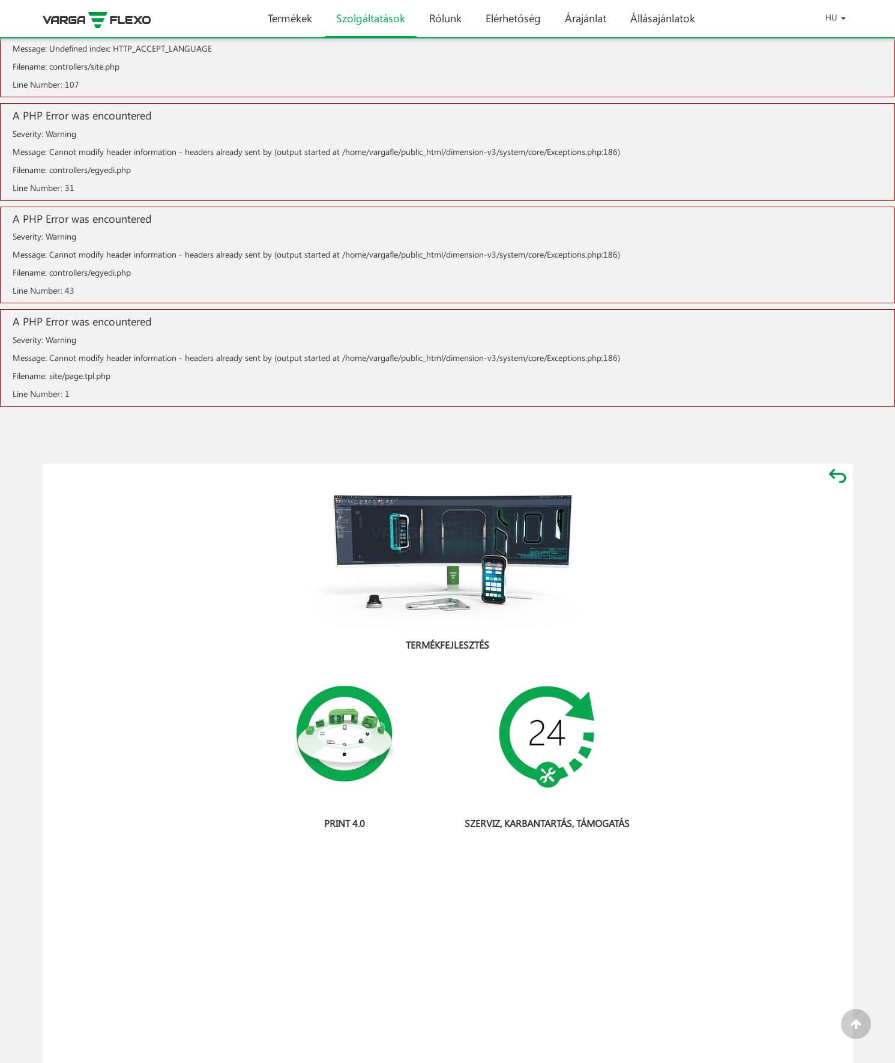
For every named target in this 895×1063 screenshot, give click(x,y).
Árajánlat (585, 24)
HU (835, 17)
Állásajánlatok (662, 24)
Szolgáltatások (370, 24)
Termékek (290, 24)
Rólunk (445, 24)
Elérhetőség (513, 24)
